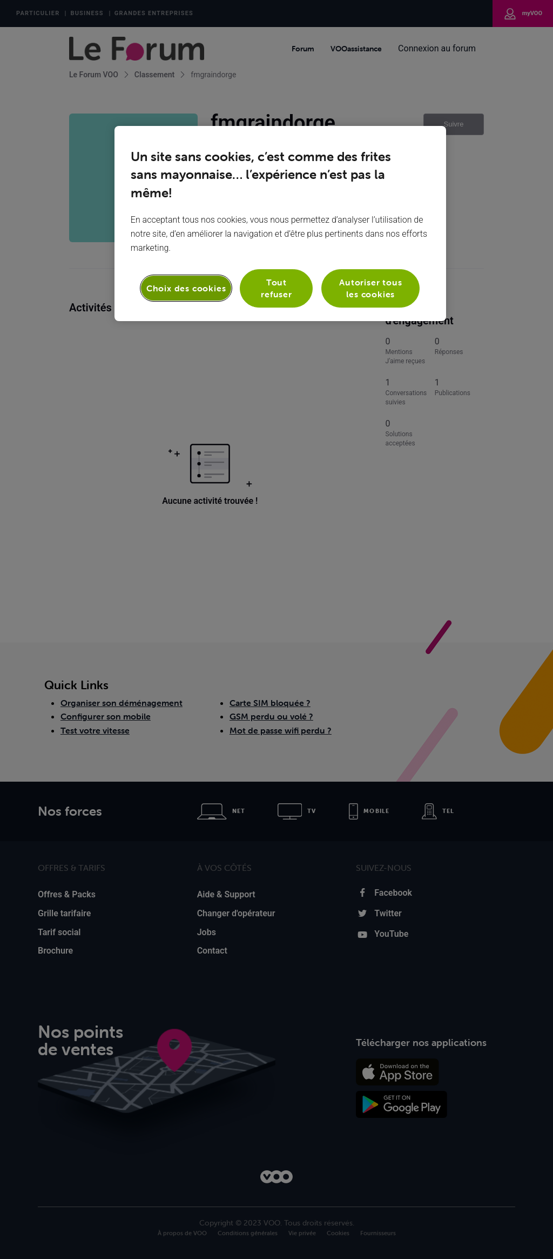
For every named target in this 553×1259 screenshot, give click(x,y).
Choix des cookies (186, 288)
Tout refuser (276, 288)
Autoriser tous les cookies (370, 288)
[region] (280, 223)
